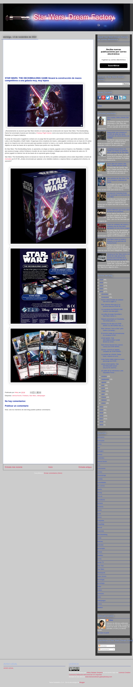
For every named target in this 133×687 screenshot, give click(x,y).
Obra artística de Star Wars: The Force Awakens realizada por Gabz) (118, 180)
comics (99, 472)
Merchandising (102, 534)
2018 (102, 416)
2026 (102, 280)
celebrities (100, 458)
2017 (102, 419)
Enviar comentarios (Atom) (53, 473)
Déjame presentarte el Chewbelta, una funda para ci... (112, 320)
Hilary (111, 620)
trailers (99, 590)
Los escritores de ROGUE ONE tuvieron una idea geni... (112, 310)
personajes (101, 548)
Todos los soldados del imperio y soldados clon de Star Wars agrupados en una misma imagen (118, 226)
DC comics (101, 486)
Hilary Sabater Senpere (95, 672)
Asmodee (8, 159)
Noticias (100, 541)
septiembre (106, 379)
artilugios (100, 451)
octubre (104, 376)
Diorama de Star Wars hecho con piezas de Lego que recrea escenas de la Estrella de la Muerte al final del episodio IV (118, 256)
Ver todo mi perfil (103, 633)
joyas (99, 513)
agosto (104, 382)
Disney (99, 493)
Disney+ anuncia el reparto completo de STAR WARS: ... (112, 350)
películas (100, 545)
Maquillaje (100, 524)
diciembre (105, 294)
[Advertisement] (48, 59)
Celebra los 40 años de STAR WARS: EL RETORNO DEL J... (112, 324)
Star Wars (32, 395)
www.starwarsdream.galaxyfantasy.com (98, 677)
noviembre (105, 297)
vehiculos (100, 593)
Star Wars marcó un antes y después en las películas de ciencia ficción (116, 241)
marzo (104, 397)
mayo (104, 391)
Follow (99, 106)
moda (99, 538)
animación (100, 441)
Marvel (99, 527)
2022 (102, 291)
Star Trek (100, 566)
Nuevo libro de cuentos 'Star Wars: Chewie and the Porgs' (117, 164)
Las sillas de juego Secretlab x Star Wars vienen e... (111, 315)
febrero (104, 400)
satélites (100, 555)
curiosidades (101, 482)
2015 (102, 425)
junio (103, 388)
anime (99, 444)
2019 (102, 413)
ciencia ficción (17, 395)
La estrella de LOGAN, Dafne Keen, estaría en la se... (111, 355)
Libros (99, 517)
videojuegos (41, 395)
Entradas (103, 646)
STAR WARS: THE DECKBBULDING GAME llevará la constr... (110, 340)
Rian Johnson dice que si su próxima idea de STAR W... (111, 305)
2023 (102, 288)
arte (98, 447)
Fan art (99, 496)
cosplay (100, 479)
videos (99, 604)
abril (103, 394)
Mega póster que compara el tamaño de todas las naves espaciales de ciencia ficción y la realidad (118, 135)
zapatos (100, 607)
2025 (102, 282)
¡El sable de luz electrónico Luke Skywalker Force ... (112, 371)
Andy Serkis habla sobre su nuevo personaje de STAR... (112, 360)
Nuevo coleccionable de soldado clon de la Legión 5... (112, 301)
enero (104, 403)
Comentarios (104, 649)
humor (99, 510)
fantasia (100, 503)
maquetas (100, 520)
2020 (102, 410)
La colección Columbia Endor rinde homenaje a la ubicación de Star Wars (118, 195)
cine (98, 465)
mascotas (100, 531)
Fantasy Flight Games (44, 133)
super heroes (101, 576)
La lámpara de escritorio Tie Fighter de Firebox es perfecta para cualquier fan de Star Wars (118, 150)
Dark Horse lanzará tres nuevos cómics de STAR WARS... (112, 346)
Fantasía (26, 395)
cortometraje (101, 475)
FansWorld (101, 500)
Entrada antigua (85, 467)
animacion (100, 437)
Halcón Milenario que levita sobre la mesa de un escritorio (118, 210)
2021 (102, 407)
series (99, 559)
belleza (99, 454)
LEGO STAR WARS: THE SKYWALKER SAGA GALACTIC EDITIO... (110, 366)
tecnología (100, 583)
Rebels (99, 552)
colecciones (101, 468)
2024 (102, 286)
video (99, 597)
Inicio (50, 467)
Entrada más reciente (13, 467)
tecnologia (100, 579)
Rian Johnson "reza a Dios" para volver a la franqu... (112, 329)
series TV (100, 562)
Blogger (82, 682)
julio (103, 385)
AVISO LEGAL (8, 668)
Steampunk (101, 573)
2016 (102, 422)
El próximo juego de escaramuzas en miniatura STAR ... (112, 334)
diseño (99, 489)
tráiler (99, 586)
